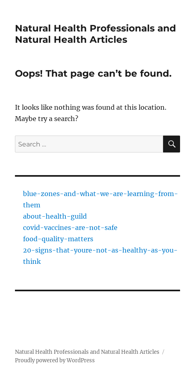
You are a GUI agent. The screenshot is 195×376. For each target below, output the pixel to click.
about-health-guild (55, 216)
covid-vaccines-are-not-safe (70, 228)
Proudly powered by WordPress (55, 360)
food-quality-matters (58, 239)
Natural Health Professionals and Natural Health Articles (95, 34)
